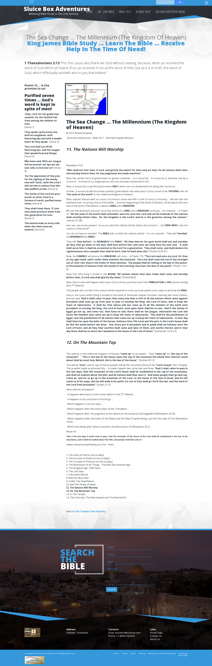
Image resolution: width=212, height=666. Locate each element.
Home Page (156, 632)
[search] (165, 2)
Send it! (112, 589)
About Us (155, 639)
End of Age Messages (183, 654)
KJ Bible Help (143, 11)
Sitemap (141, 653)
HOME (89, 11)
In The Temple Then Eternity (88, 511)
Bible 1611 (125, 11)
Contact (124, 653)
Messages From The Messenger (162, 653)
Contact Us (156, 636)
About (133, 653)
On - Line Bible (106, 11)
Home (116, 653)
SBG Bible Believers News (170, 11)
